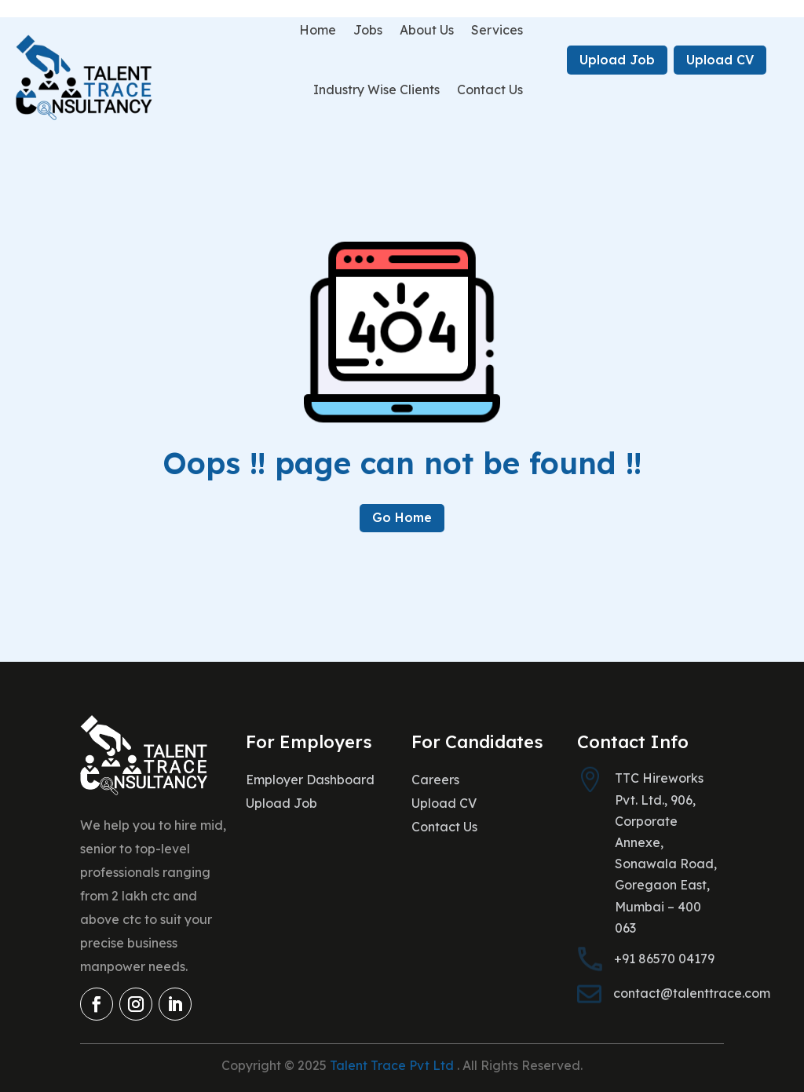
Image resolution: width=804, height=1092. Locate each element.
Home (317, 30)
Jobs (367, 30)
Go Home (402, 517)
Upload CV (720, 60)
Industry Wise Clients (376, 89)
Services (497, 30)
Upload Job (617, 60)
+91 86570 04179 (664, 958)
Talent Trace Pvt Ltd (393, 1065)
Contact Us (490, 89)
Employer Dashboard (310, 780)
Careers (435, 780)
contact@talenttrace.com (691, 993)
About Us (427, 30)
